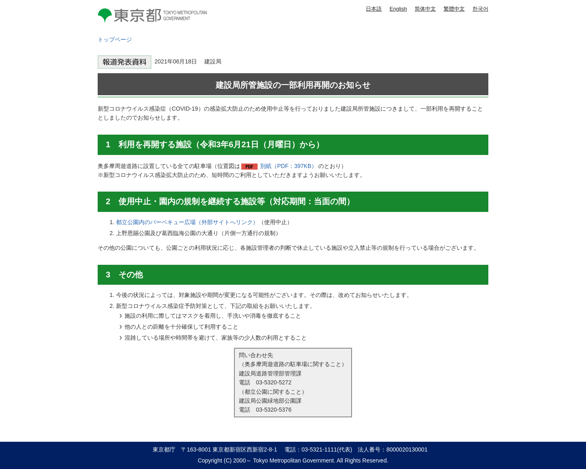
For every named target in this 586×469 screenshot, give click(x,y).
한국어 (480, 9)
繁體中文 (454, 9)
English (398, 9)
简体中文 (425, 9)
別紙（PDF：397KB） (288, 166)
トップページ (115, 39)
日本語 (374, 9)
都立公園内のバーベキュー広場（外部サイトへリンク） (187, 222)
